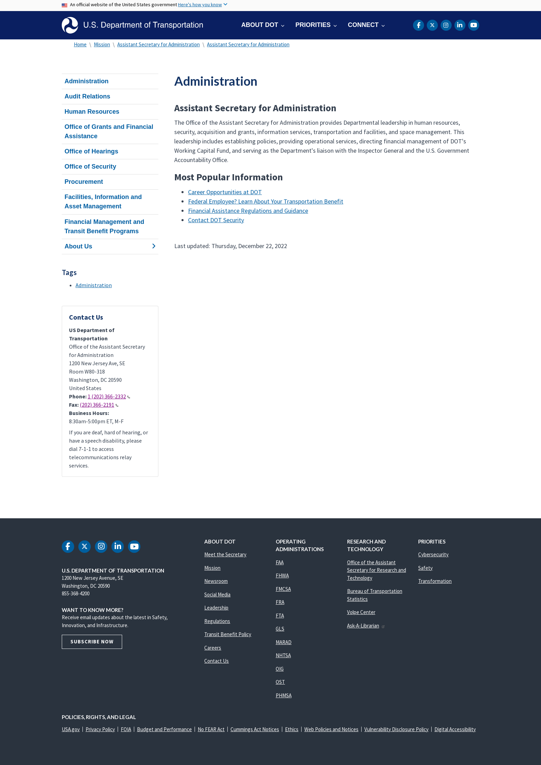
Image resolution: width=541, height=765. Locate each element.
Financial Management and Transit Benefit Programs (104, 226)
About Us (110, 246)
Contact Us (216, 661)
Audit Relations (87, 96)
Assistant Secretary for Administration (158, 44)
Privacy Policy (100, 729)
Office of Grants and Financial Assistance (109, 131)
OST (280, 682)
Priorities (313, 24)
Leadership (216, 607)
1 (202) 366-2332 (109, 396)
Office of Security (90, 166)
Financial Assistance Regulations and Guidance (248, 211)
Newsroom (216, 581)
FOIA (126, 729)
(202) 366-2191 (99, 404)
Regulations (217, 621)
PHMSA (284, 695)
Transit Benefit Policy (227, 634)
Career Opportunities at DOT (225, 192)
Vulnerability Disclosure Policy (396, 729)
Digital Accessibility (455, 729)
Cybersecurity (433, 554)
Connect (363, 24)
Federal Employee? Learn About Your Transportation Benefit (265, 201)
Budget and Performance (164, 729)
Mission (102, 44)
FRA (280, 602)
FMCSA (283, 589)
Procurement (84, 181)
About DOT (259, 24)
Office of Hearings (91, 151)
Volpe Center (361, 612)
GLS (280, 628)
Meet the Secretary (225, 554)
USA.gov (71, 729)
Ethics (291, 729)
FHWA (282, 575)
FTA (280, 615)
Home (80, 44)
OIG (280, 668)
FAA (280, 562)
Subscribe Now (92, 641)
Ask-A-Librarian (366, 625)
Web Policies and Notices (331, 729)
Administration (87, 81)
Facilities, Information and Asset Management (103, 201)
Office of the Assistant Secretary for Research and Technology (376, 570)
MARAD (284, 642)
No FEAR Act (211, 729)
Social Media (217, 594)
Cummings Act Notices (254, 729)
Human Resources (92, 111)
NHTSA (283, 655)
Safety (425, 568)
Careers (212, 647)
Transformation (435, 581)
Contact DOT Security (216, 220)
